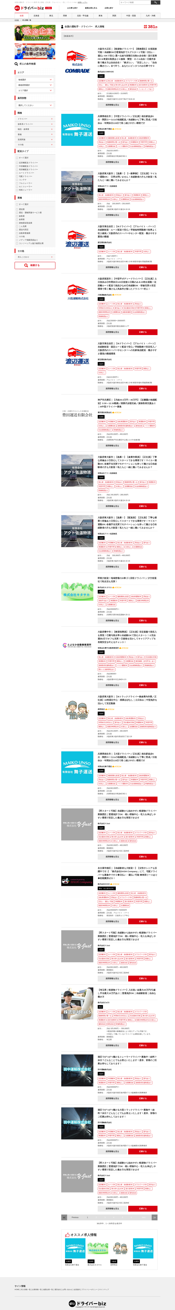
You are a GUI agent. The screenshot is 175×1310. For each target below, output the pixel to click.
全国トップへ (82, 2)
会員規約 (77, 1289)
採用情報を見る (112, 105)
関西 (114, 16)
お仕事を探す (72, 8)
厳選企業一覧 (48, 1289)
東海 (100, 16)
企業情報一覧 (37, 1289)
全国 (21, 16)
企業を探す (109, 8)
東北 (51, 16)
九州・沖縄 (150, 16)
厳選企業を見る (91, 8)
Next (144, 1217)
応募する (143, 105)
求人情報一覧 (26, 1289)
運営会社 (58, 1289)
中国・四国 (131, 16)
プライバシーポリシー (90, 1289)
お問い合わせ (67, 1289)
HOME (17, 20)
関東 (65, 16)
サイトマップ (104, 1289)
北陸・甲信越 (82, 16)
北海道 (36, 16)
